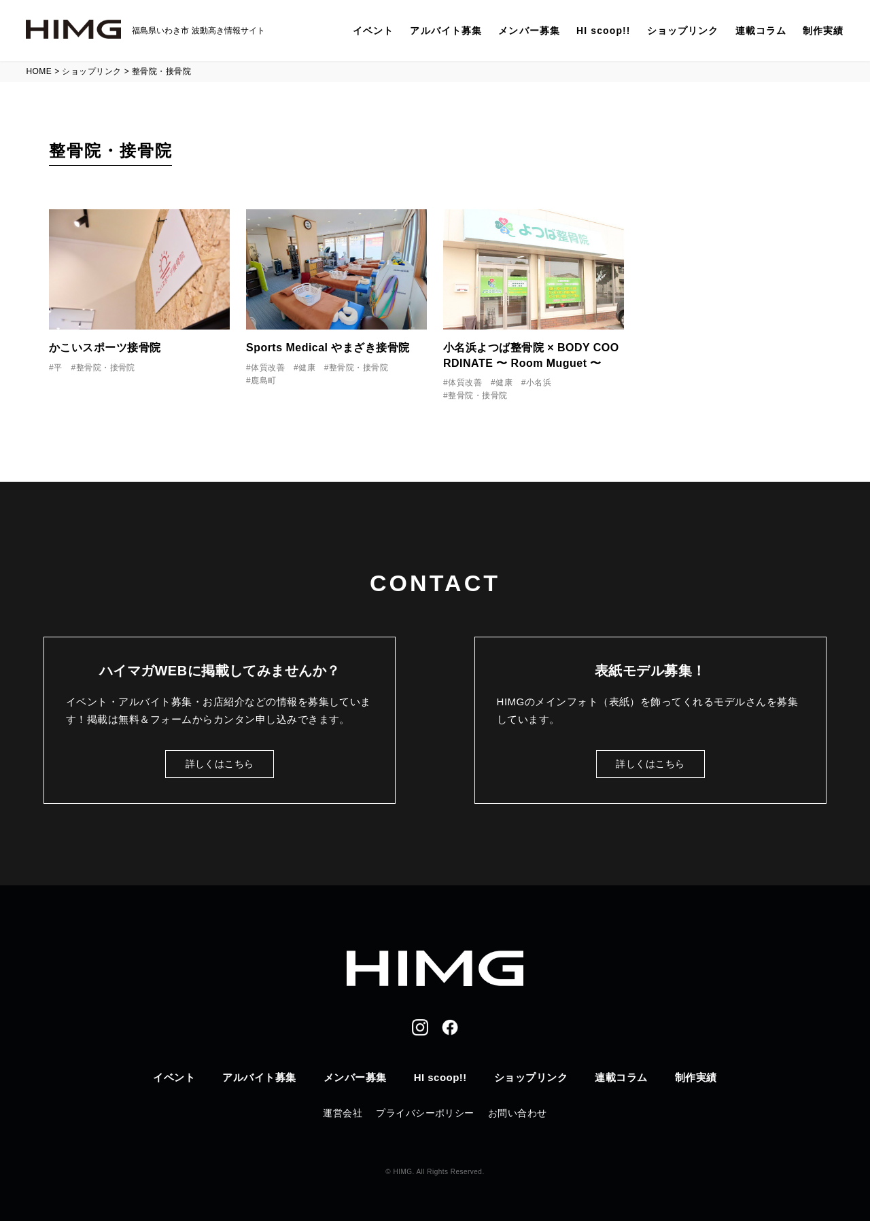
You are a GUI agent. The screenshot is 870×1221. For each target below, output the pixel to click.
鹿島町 (263, 380)
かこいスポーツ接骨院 (105, 347)
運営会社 (342, 1113)
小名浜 (538, 382)
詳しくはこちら (220, 763)
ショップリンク (683, 30)
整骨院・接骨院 (105, 367)
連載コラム (761, 30)
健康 (306, 367)
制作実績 (823, 30)
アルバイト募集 (446, 30)
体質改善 (268, 367)
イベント (373, 30)
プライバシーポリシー (425, 1113)
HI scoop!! (603, 30)
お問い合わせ (517, 1113)
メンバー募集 (529, 30)
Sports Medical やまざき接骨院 (328, 347)
